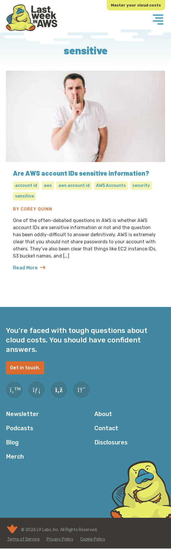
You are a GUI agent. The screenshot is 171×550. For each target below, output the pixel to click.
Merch (15, 456)
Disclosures (111, 442)
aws (48, 185)
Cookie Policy (92, 539)
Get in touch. (25, 368)
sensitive (24, 196)
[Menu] (158, 20)
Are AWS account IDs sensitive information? (81, 173)
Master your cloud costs (136, 5)
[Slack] (81, 389)
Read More (29, 267)
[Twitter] (14, 389)
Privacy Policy (60, 539)
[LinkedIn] (36, 389)
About (103, 414)
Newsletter (22, 414)
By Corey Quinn (32, 209)
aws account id (74, 185)
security (141, 185)
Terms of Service (23, 539)
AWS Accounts (111, 185)
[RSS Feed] (59, 389)
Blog (12, 442)
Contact (106, 428)
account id (26, 185)
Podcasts (19, 428)
